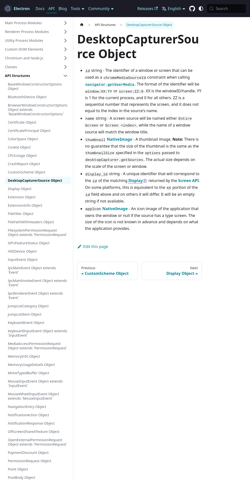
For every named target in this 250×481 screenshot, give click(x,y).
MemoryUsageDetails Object (31, 364)
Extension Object (22, 197)
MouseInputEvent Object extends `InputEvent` (35, 383)
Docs (40, 8)
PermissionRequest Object (29, 461)
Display (135, 180)
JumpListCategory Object (28, 306)
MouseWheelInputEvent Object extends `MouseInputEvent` (33, 396)
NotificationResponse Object (31, 423)
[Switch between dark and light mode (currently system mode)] (201, 8)
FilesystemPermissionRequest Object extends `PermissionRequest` (37, 232)
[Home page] (81, 25)
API (51, 8)
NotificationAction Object (28, 415)
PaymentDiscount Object (28, 452)
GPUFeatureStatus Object (29, 243)
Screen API (188, 180)
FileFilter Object (20, 213)
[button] (36, 23)
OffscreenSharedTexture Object (33, 431)
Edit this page (92, 246)
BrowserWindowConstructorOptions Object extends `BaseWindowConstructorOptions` (37, 109)
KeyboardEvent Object (26, 322)
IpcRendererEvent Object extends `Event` (35, 295)
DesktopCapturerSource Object (35, 180)
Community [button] (99, 8)
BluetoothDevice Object (27, 97)
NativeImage (119, 139)
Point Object (18, 469)
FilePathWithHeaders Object (31, 222)
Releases (147, 8)
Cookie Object (19, 147)
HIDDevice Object (22, 251)
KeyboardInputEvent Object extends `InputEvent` (37, 333)
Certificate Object (22, 122)
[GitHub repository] (192, 9)
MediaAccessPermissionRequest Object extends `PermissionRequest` (37, 345)
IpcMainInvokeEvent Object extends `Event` (37, 282)
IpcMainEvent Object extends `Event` (32, 270)
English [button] (171, 8)
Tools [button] (75, 8)
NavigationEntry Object (27, 406)
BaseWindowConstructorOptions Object (35, 86)
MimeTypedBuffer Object (28, 373)
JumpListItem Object (25, 314)
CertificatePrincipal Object (29, 130)
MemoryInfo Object (24, 356)
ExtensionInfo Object (25, 205)
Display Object (19, 188)
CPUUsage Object (22, 155)
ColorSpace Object (23, 139)
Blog (63, 8)
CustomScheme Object (26, 172)
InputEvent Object (23, 259)
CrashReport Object (24, 163)
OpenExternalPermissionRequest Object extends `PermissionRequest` (37, 442)
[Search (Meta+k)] (226, 8)
